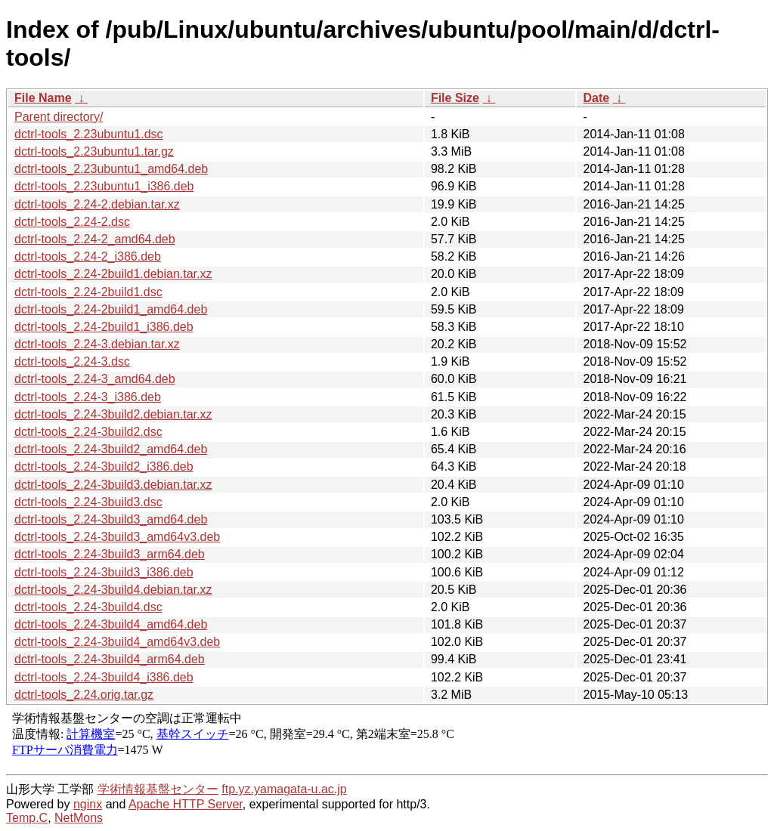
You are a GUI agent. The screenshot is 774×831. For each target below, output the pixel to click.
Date (596, 97)
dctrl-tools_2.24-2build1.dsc (88, 292)
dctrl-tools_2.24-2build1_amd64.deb (110, 309)
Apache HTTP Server (185, 804)
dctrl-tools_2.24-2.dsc (72, 221)
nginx (87, 804)
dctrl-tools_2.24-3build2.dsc (88, 431)
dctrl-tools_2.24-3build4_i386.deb (104, 677)
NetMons (78, 817)
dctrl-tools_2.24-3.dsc (72, 361)
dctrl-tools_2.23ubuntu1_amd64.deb (111, 168)
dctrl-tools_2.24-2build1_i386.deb (104, 326)
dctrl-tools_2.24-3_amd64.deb (94, 378)
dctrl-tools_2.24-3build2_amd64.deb (110, 449)
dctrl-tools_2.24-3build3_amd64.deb (110, 519)
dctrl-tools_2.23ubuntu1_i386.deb (104, 186)
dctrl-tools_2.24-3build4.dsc (88, 607)
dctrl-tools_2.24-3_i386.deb (87, 397)
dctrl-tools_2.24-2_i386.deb (87, 256)
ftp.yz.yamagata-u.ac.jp (283, 789)
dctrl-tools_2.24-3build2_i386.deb (104, 466)
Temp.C (27, 817)
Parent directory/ (58, 116)
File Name (43, 97)
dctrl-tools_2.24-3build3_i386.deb (104, 572)
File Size (455, 97)
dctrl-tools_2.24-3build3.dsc (88, 502)
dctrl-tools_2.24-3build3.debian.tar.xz (113, 484)
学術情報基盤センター (158, 789)
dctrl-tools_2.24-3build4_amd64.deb (110, 624)
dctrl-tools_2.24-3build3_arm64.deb (109, 554)
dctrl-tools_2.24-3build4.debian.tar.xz (113, 589)
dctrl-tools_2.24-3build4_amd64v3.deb (117, 641)
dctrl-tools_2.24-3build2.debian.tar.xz (113, 414)
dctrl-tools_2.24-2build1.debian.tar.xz (113, 273)
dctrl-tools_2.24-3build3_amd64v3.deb (117, 536)
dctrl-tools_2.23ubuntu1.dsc (88, 134)
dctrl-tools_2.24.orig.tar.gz (83, 694)
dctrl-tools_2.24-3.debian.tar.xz (97, 344)
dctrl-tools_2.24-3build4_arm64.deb (109, 659)
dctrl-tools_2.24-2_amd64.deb (94, 239)
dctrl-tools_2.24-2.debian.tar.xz (97, 204)
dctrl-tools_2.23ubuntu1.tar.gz (94, 151)
